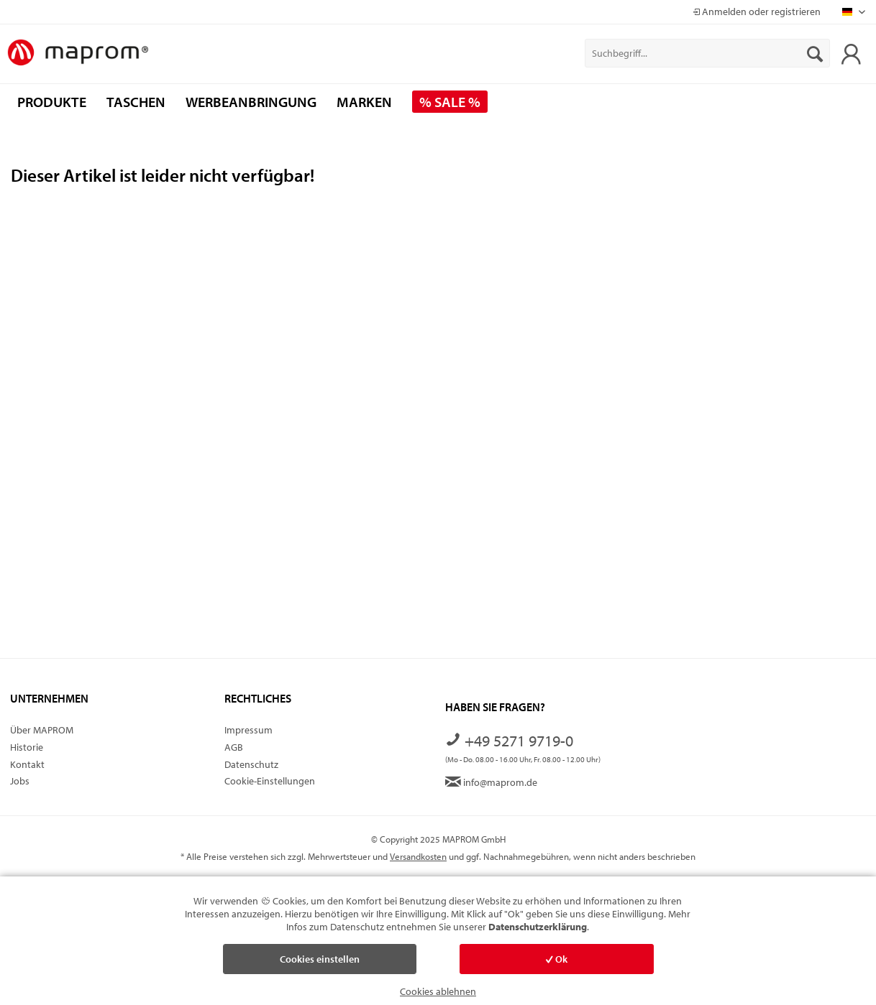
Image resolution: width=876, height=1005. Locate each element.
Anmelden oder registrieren (757, 11)
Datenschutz (251, 764)
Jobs (19, 780)
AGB (233, 747)
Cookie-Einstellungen (269, 780)
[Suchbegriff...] (707, 53)
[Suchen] (815, 53)
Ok (556, 959)
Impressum (248, 729)
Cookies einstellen (320, 959)
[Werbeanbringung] (251, 101)
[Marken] (364, 101)
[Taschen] (135, 101)
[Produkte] (51, 101)
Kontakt (27, 764)
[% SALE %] (450, 101)
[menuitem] (707, 53)
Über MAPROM (41, 729)
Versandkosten (418, 856)
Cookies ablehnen (438, 991)
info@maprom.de (491, 782)
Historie (26, 747)
